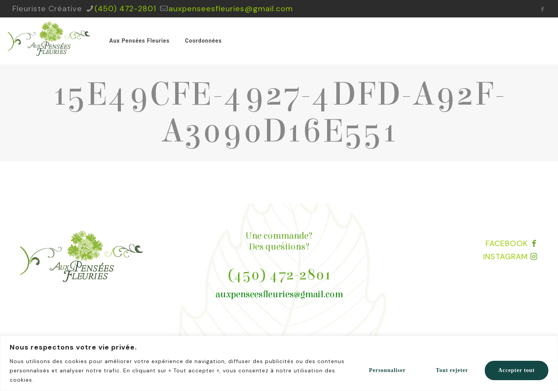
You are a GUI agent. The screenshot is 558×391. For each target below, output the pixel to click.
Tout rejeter (452, 370)
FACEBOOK (507, 243)
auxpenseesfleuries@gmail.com (279, 294)
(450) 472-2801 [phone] (125, 8)
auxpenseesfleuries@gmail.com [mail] (231, 8)
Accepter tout (516, 370)
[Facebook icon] (543, 9)
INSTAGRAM (505, 256)
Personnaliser (387, 370)
